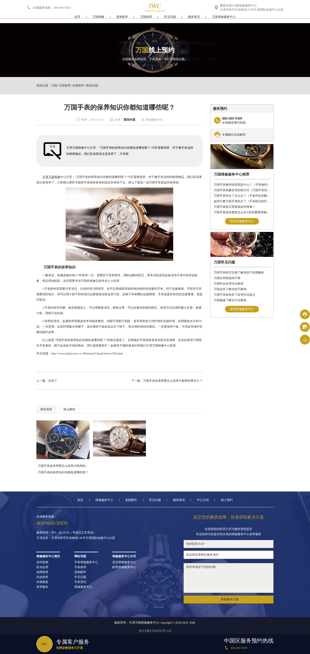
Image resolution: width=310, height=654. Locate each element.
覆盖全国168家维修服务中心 (238, 5)
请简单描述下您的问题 (228, 578)
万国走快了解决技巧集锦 (230, 289)
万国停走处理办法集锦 (228, 283)
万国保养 (146, 19)
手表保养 (80, 567)
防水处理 (42, 567)
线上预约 (227, 500)
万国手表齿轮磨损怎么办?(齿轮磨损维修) (240, 212)
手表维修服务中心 (86, 562)
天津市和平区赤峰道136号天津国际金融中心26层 (252, 9)
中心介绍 (203, 500)
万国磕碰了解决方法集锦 (230, 300)
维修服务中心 (104, 500)
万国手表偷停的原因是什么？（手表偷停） (242, 184)
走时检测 (42, 562)
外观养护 (78, 85)
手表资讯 (80, 582)
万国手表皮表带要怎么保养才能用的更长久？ (172, 380)
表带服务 (42, 586)
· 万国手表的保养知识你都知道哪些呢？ (62, 472)
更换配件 (122, 19)
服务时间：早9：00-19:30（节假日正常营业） (66, 532)
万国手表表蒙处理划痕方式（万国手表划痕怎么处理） (242, 190)
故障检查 (42, 572)
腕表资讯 (194, 19)
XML (192, 622)
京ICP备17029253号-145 (155, 630)
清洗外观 (92, 85)
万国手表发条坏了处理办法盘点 (234, 294)
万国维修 (98, 19)
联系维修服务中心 (242, 221)
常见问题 (170, 19)
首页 (77, 19)
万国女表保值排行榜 (227, 278)
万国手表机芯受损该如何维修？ (234, 206)
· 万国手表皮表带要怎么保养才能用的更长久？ (63, 465)
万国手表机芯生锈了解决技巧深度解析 (239, 272)
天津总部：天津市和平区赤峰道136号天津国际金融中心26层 (75, 538)
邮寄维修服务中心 (124, 567)
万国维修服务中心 (224, 19)
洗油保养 (42, 577)
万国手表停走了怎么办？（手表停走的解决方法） (242, 195)
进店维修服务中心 (124, 562)
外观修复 (42, 582)
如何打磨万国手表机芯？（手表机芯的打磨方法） (242, 201)
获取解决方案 (230, 599)
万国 (54, 85)
